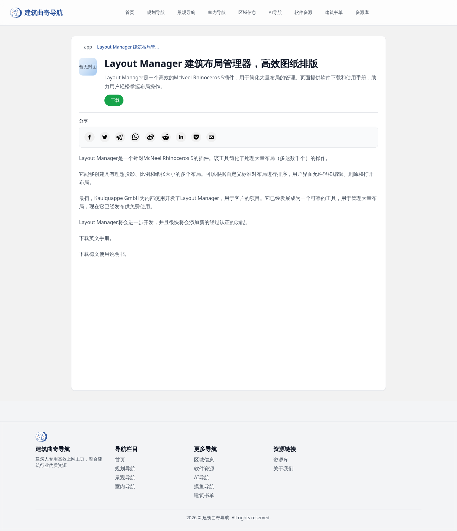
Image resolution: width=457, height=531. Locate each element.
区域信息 (204, 459)
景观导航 (125, 477)
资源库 (280, 459)
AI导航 (201, 477)
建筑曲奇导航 (215, 517)
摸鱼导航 (204, 486)
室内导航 (125, 486)
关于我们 (283, 468)
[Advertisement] (228, 328)
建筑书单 (204, 495)
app (88, 47)
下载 (115, 100)
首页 (120, 459)
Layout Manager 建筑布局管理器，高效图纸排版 (129, 47)
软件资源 (204, 468)
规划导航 (125, 468)
